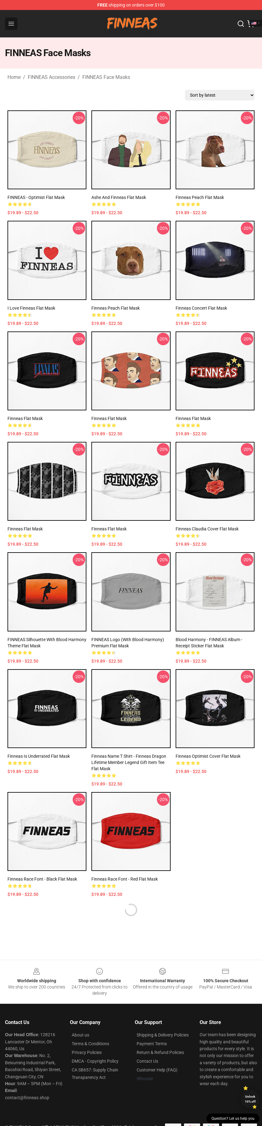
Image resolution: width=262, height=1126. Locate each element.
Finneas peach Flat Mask (200, 197)
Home (14, 77)
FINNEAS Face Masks (106, 77)
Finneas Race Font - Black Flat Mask (42, 879)
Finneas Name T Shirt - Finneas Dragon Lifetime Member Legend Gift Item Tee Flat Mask (128, 762)
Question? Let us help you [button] (233, 1118)
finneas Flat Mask (25, 418)
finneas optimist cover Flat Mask (208, 756)
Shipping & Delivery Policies (163, 1034)
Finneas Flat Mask (109, 418)
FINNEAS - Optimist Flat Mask (36, 197)
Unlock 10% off (250, 1099)
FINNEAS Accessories (51, 77)
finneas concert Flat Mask (201, 308)
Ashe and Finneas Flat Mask (118, 197)
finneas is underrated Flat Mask (38, 756)
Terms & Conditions (90, 1043)
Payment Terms (152, 1043)
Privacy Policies (87, 1052)
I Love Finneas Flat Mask (31, 308)
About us (80, 1034)
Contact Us (147, 1061)
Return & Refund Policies (160, 1052)
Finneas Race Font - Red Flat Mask (124, 879)
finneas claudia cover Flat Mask (207, 528)
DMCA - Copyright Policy (95, 1061)
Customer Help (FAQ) (157, 1069)
